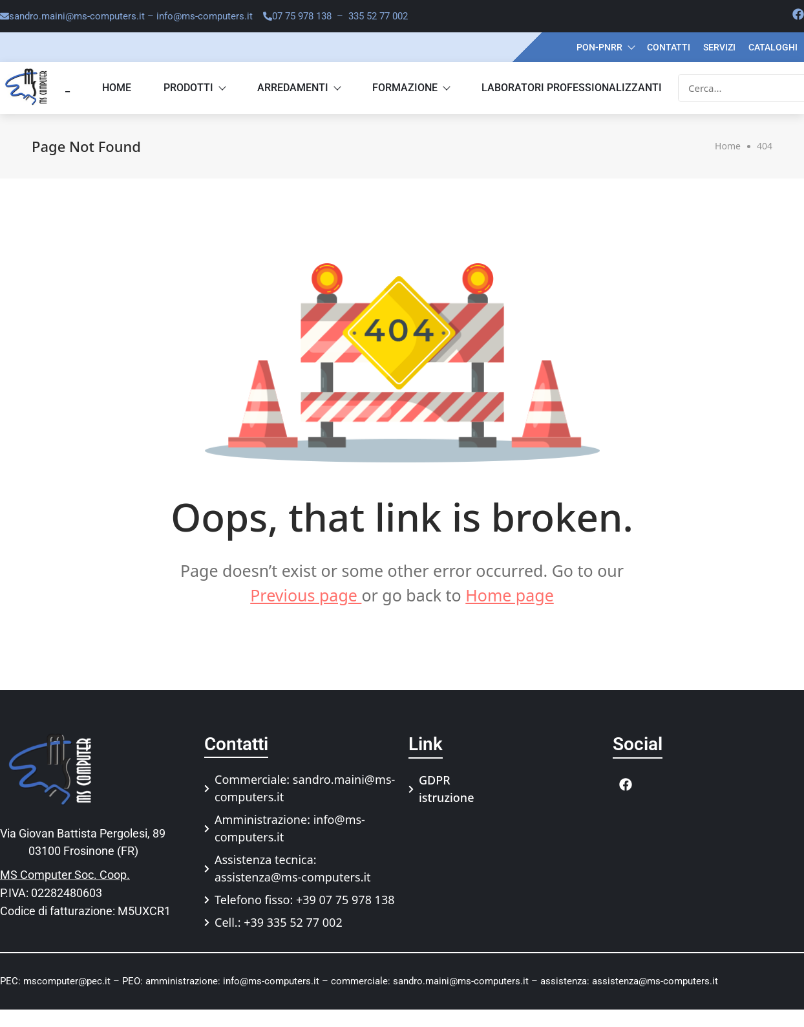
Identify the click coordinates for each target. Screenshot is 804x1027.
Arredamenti (298, 87)
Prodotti (194, 87)
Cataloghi (773, 47)
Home (116, 87)
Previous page (305, 595)
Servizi (719, 47)
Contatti (668, 47)
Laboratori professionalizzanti (571, 87)
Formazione (410, 87)
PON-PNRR (605, 47)
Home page (509, 595)
